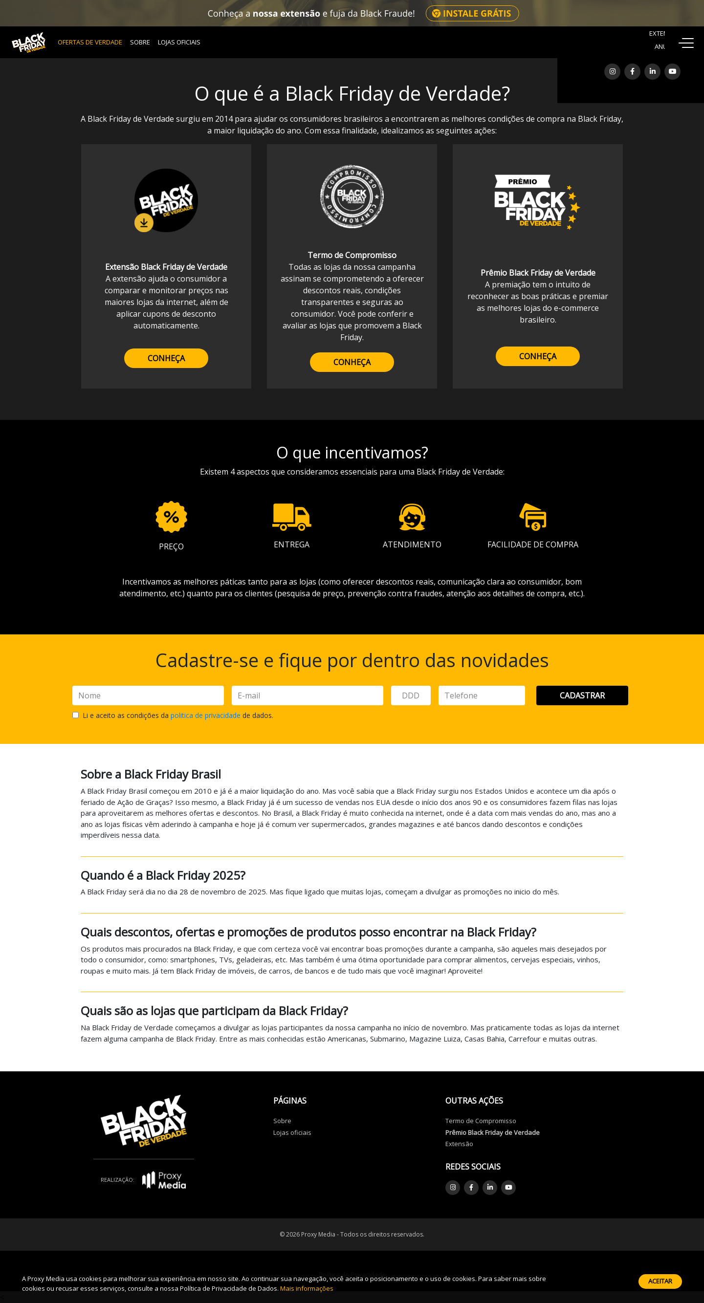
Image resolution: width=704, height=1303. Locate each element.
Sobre (140, 42)
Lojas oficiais (292, 1132)
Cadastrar (582, 695)
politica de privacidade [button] (206, 715)
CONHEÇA (166, 358)
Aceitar (660, 1281)
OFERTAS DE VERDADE (90, 42)
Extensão (459, 1143)
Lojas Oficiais (179, 42)
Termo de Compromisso (480, 1120)
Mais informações (306, 1288)
